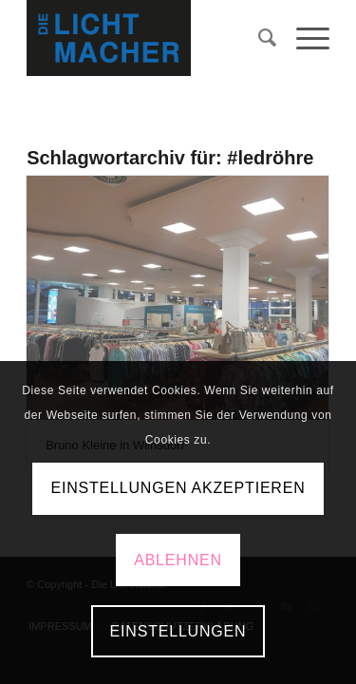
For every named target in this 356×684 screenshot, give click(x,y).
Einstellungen (178, 631)
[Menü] (303, 38)
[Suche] (258, 38)
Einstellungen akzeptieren (177, 488)
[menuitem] (258, 38)
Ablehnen (178, 560)
